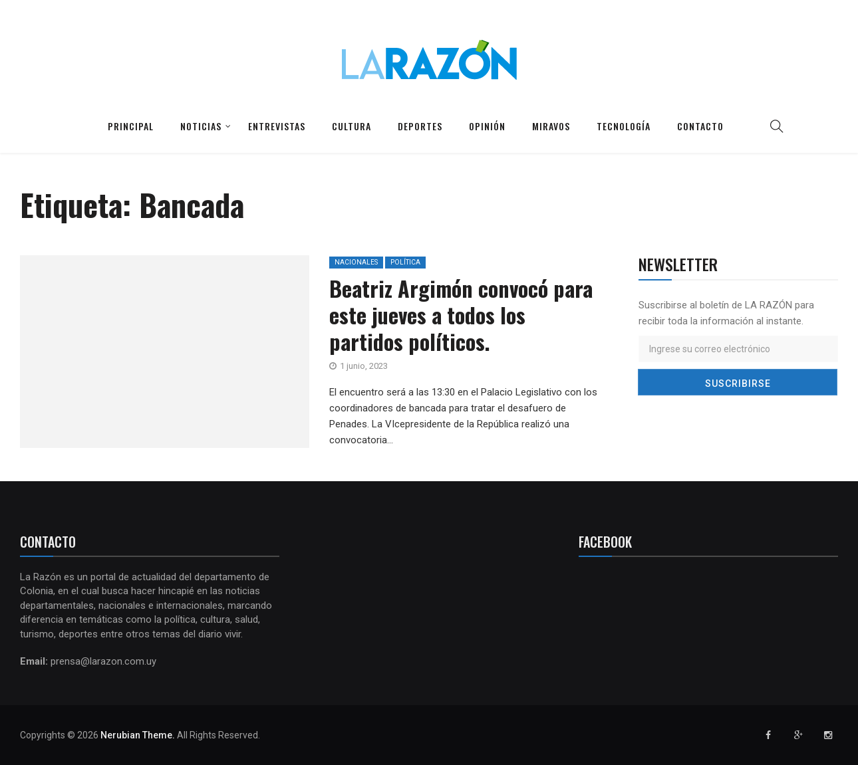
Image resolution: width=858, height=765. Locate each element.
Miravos (551, 126)
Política (405, 262)
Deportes (420, 126)
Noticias (200, 126)
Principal (131, 126)
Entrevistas (276, 126)
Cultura (351, 126)
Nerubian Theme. (137, 735)
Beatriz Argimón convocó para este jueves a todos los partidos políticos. (461, 315)
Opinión (487, 126)
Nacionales (356, 262)
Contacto (700, 126)
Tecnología (623, 126)
